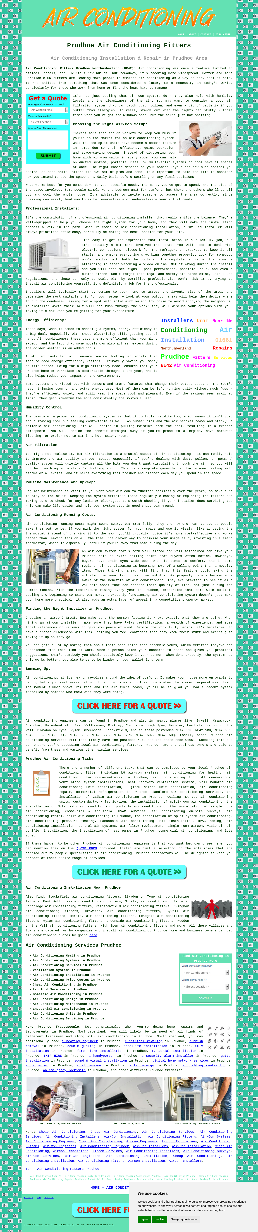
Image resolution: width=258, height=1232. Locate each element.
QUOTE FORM (87, 848)
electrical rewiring (143, 1041)
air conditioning (113, 1036)
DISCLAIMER (223, 34)
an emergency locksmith (64, 1070)
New (39, 1198)
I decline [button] (159, 1219)
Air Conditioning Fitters (172, 1136)
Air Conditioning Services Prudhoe (73, 945)
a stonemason (89, 1065)
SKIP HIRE (53, 1056)
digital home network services (180, 1060)
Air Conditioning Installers (72, 1136)
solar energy (142, 1065)
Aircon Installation (146, 1161)
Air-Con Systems (215, 1136)
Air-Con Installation (124, 1136)
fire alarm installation (100, 1051)
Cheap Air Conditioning (62, 1132)
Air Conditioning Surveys (206, 1151)
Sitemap (28, 1198)
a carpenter (37, 1065)
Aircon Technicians (179, 1141)
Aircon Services (107, 1151)
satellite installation (145, 1046)
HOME (181, 34)
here (93, 935)
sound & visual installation (100, 1060)
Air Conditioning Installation (136, 1156)
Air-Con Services (42, 1156)
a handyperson (101, 1056)
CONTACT (205, 34)
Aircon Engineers (142, 1141)
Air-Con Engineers (59, 1146)
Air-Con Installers (150, 1146)
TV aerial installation (174, 1051)
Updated (48, 1198)
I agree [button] (144, 1219)
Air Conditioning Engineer (50, 1141)
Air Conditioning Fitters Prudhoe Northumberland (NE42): (81, 68)
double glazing (81, 1046)
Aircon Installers (185, 1161)
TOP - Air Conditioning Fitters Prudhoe (62, 1169)
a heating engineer (80, 1041)
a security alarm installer (168, 1056)
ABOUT (192, 34)
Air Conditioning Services (168, 1132)
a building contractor (204, 1065)
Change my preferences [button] (184, 1219)
